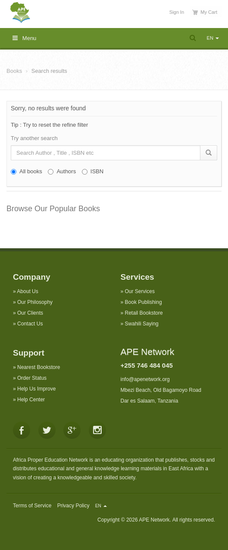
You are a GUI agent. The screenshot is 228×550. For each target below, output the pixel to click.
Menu (24, 38)
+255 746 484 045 (147, 365)
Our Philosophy (35, 302)
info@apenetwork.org (145, 379)
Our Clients (30, 313)
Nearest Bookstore (38, 367)
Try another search (34, 138)
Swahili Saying (142, 324)
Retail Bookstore (144, 313)
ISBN (92, 171)
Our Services (140, 291)
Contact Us (30, 324)
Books (14, 71)
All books (26, 171)
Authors (62, 171)
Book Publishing (143, 302)
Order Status (32, 378)
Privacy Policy (73, 506)
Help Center (31, 400)
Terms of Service (32, 506)
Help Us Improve (36, 389)
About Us (27, 291)
